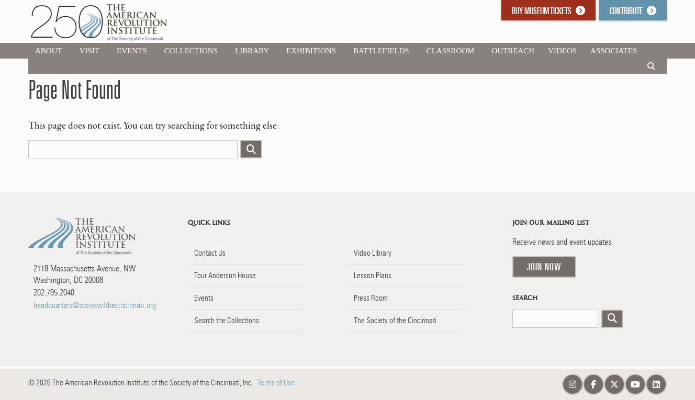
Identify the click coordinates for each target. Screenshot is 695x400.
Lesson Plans (372, 275)
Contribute (633, 10)
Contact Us (210, 253)
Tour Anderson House (225, 275)
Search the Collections (226, 320)
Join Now (544, 266)
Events (204, 298)
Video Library (372, 253)
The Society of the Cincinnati (395, 320)
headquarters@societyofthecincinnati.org (94, 305)
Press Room (371, 298)
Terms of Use (276, 382)
